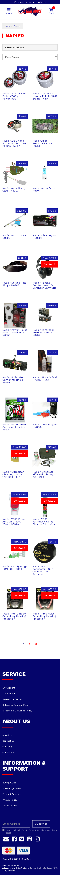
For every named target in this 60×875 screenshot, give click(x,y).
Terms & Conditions (37, 830)
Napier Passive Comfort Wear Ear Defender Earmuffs (44, 285)
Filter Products (14, 47)
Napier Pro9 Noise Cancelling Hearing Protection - (44, 616)
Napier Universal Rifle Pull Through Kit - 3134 (43, 474)
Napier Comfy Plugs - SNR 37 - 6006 (14, 567)
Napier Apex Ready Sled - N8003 (14, 189)
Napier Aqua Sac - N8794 (43, 189)
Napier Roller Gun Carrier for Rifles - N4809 (13, 380)
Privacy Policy (9, 800)
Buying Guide (9, 782)
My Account (8, 687)
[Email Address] (16, 823)
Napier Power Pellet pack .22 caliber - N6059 (14, 332)
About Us (7, 735)
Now (49, 258)
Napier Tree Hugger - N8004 (44, 426)
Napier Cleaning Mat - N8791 (45, 236)
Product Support (11, 794)
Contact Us (8, 741)
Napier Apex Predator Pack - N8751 (42, 143)
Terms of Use (9, 805)
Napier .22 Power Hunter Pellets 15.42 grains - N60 (44, 96)
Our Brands (8, 752)
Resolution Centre (12, 699)
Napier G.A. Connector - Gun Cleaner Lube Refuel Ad (42, 570)
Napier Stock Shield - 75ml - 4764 (44, 378)
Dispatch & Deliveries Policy (17, 710)
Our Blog (7, 746)
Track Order (8, 693)
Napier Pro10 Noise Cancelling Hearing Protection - (14, 616)
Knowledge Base (11, 788)
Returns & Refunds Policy (16, 705)
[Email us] (6, 838)
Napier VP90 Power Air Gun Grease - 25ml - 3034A (14, 522)
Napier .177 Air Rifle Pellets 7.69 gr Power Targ (14, 96)
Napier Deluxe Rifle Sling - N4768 (14, 284)
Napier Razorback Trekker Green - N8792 (43, 332)
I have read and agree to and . (29, 831)
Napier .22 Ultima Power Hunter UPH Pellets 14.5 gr (14, 143)
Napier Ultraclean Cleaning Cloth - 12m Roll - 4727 (13, 474)
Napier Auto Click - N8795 (14, 236)
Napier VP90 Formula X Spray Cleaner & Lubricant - (44, 523)
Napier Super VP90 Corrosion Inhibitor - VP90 (14, 427)
